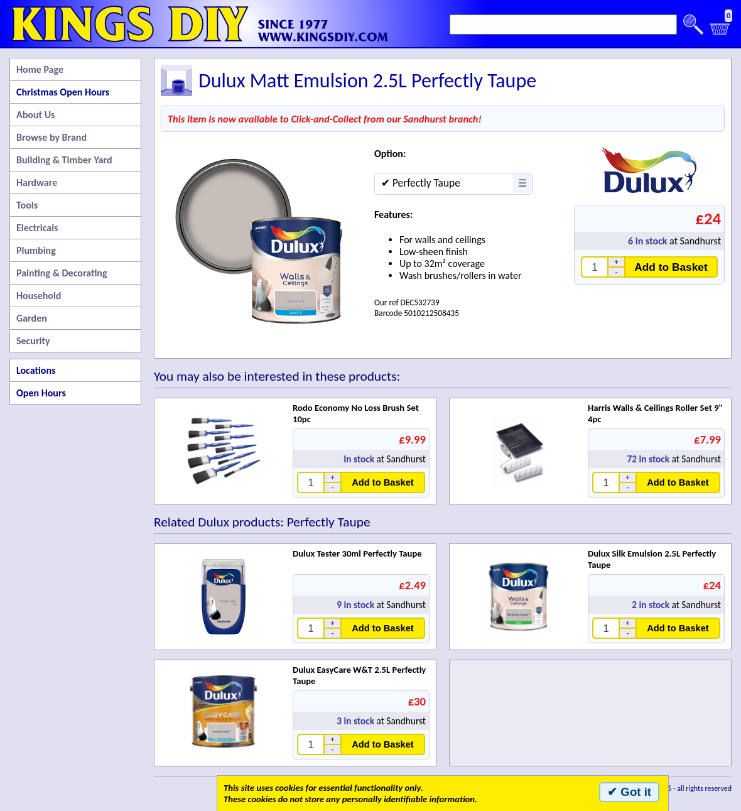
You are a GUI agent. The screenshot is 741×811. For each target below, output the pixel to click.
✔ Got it (629, 791)
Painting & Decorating (61, 273)
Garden (31, 318)
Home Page (39, 69)
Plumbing (36, 250)
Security (33, 341)
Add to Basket (671, 267)
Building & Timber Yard (64, 160)
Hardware (36, 182)
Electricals (37, 228)
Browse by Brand (51, 137)
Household (38, 296)
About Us (35, 115)
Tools (27, 205)
